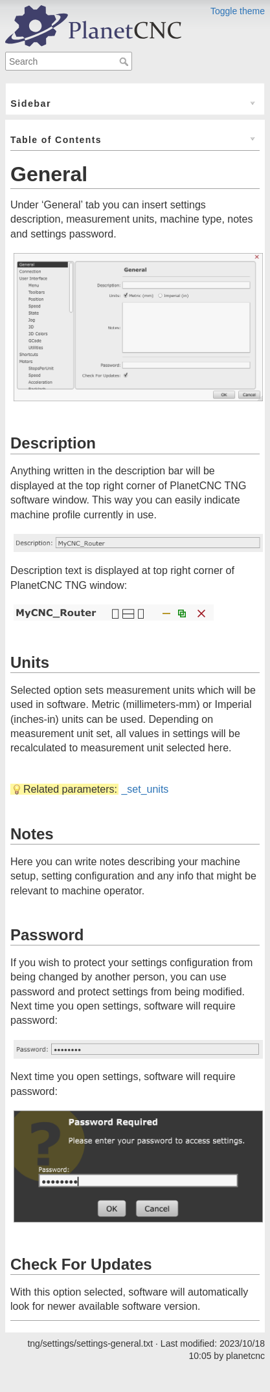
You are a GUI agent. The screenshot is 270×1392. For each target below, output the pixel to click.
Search (125, 61)
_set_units (144, 789)
